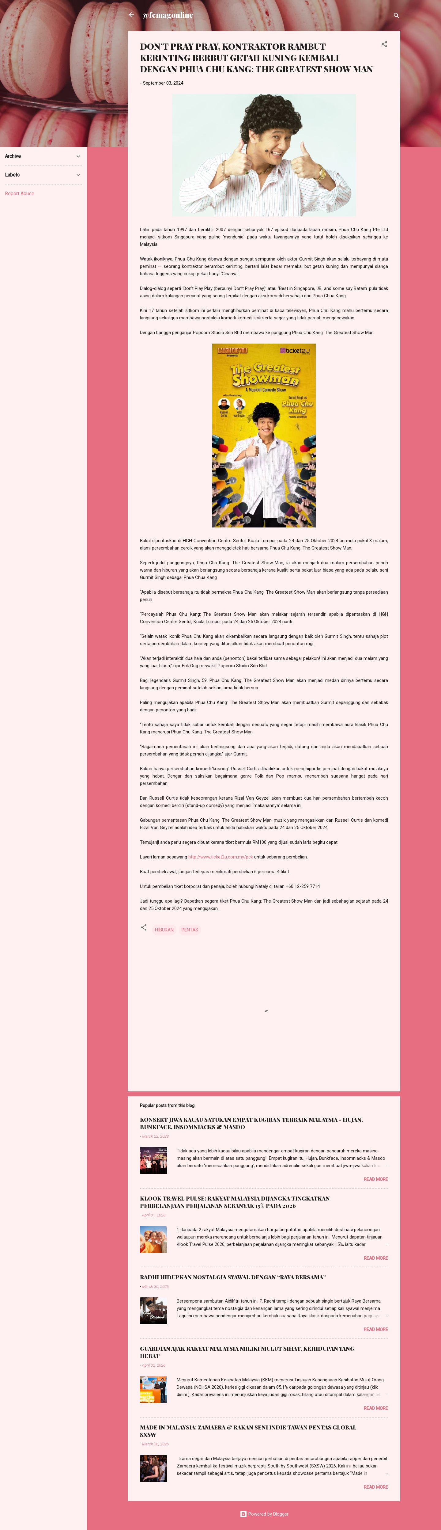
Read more (376, 1179)
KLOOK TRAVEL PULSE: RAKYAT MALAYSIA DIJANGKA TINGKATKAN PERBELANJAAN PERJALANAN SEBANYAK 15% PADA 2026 (235, 1202)
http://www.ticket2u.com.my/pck (220, 857)
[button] (384, 45)
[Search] (396, 16)
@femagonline (167, 15)
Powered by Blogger (264, 1514)
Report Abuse (19, 193)
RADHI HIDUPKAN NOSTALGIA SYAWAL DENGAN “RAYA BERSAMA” (233, 1277)
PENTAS (190, 930)
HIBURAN (164, 930)
